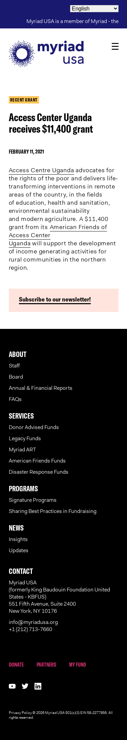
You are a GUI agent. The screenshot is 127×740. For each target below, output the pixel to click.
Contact (21, 571)
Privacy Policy (20, 712)
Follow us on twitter (25, 686)
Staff (14, 365)
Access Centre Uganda (41, 170)
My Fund (77, 664)
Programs (23, 488)
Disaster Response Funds (38, 471)
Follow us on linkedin (38, 686)
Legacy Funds (25, 438)
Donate (16, 664)
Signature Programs (33, 499)
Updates (18, 550)
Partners (46, 664)
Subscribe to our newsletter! (55, 299)
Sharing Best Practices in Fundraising (53, 511)
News (16, 528)
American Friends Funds (37, 460)
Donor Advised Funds (34, 427)
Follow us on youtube (12, 686)
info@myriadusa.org (33, 622)
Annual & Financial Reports (40, 387)
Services (21, 416)
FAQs (15, 399)
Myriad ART (22, 449)
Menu (115, 46)
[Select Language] (94, 8)
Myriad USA (64, 53)
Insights (18, 539)
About (17, 354)
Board (16, 376)
